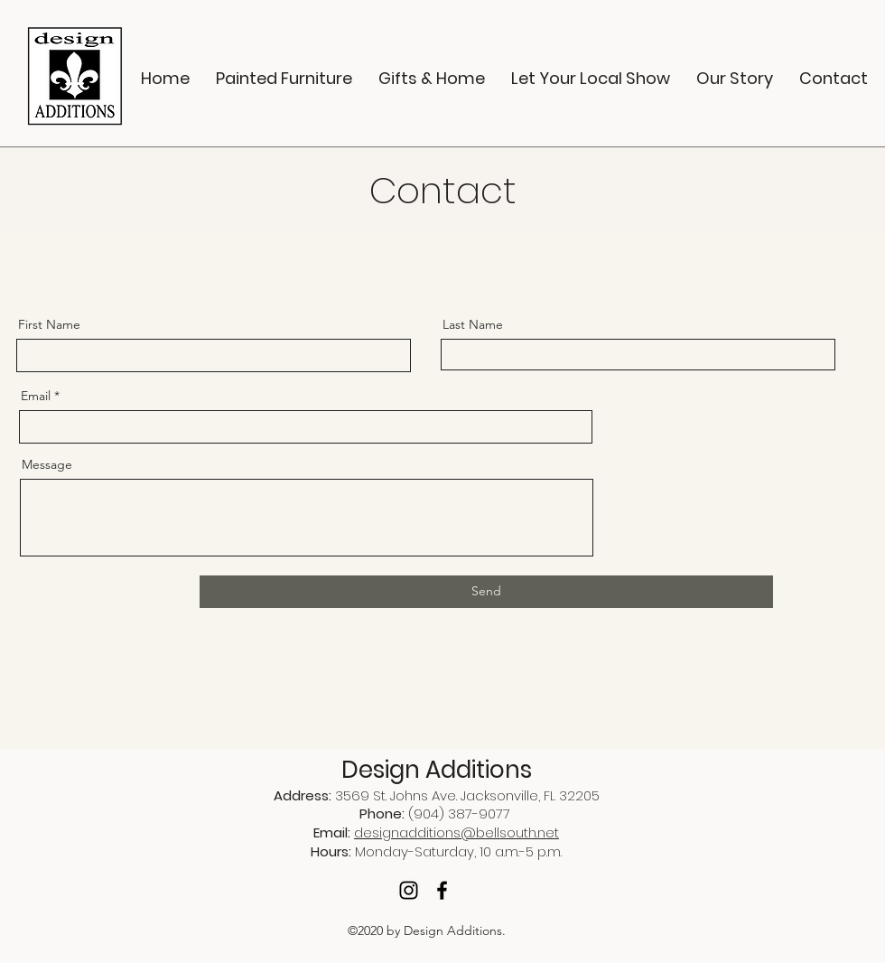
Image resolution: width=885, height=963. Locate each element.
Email (36, 395)
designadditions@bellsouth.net (456, 832)
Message (47, 464)
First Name (49, 324)
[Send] (486, 591)
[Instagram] (408, 890)
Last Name (472, 324)
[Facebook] (442, 890)
